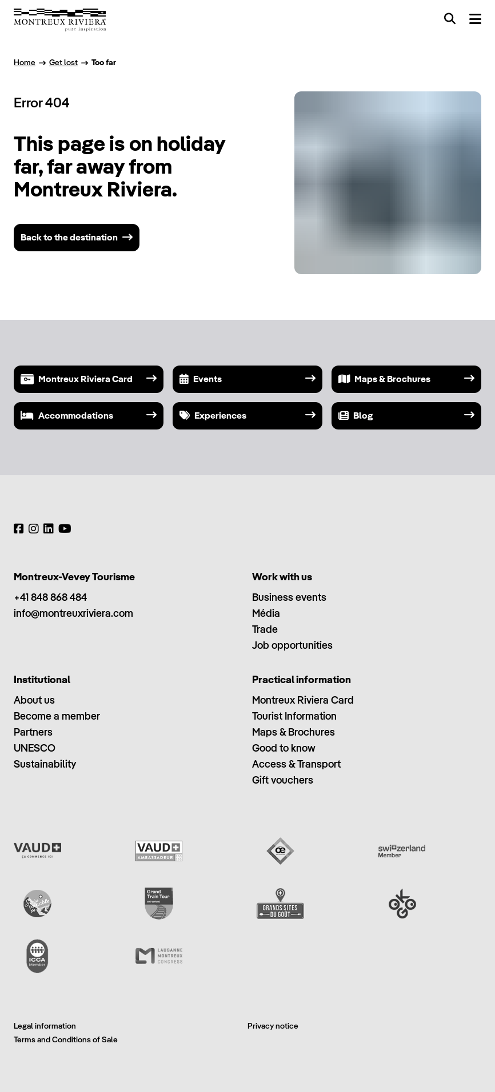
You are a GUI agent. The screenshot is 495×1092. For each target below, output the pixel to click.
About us (34, 699)
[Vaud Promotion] (37, 851)
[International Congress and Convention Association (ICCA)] (37, 956)
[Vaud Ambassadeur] (159, 851)
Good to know (284, 747)
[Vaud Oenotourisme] (280, 851)
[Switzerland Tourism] (402, 851)
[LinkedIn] (48, 529)
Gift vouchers (282, 779)
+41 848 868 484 (50, 597)
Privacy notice (273, 1026)
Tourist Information (294, 715)
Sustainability (45, 763)
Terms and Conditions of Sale (66, 1039)
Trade (265, 629)
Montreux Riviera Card (303, 699)
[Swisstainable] (37, 903)
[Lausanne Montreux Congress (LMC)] (159, 956)
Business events (289, 597)
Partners (33, 731)
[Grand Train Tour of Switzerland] (159, 903)
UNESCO (34, 747)
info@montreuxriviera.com (73, 613)
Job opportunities (292, 645)
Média (266, 613)
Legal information (45, 1026)
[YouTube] (64, 529)
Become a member (57, 715)
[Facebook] (19, 529)
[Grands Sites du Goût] (280, 903)
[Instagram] (34, 529)
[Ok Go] (402, 903)
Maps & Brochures (293, 731)
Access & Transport (296, 763)
